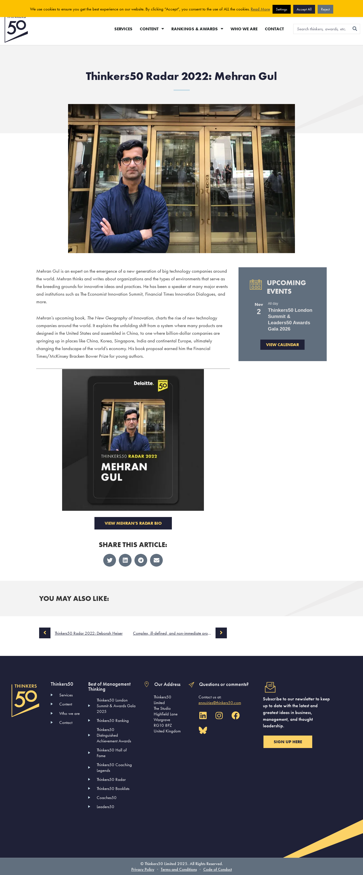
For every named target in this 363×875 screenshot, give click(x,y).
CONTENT (152, 29)
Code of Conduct (217, 869)
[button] (109, 560)
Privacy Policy (142, 869)
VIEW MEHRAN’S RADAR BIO (133, 523)
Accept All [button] (304, 9)
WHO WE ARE (244, 29)
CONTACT (274, 29)
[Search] (355, 29)
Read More (260, 9)
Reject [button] (325, 9)
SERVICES (123, 29)
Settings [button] (281, 9)
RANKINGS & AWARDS (197, 29)
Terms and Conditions (179, 869)
